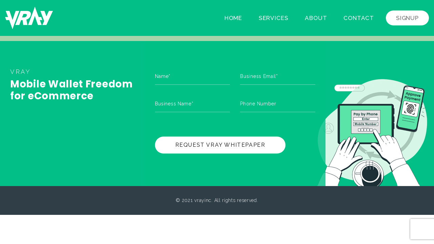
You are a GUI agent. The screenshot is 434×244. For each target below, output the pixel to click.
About (316, 18)
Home (233, 18)
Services (274, 18)
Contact (358, 18)
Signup (407, 18)
